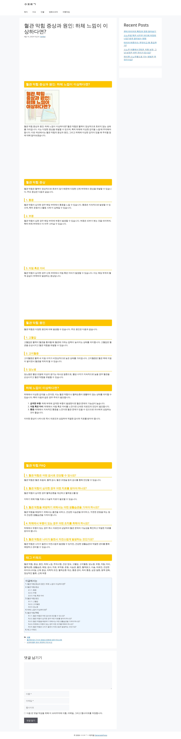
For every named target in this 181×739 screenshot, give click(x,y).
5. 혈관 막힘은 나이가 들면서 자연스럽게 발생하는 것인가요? (53, 627)
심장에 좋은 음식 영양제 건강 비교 (39, 642)
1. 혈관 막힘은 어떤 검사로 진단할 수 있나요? (48, 616)
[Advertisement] (68, 58)
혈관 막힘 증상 (33, 587)
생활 (28, 637)
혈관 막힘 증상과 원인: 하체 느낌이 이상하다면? (46, 584)
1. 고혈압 (34, 601)
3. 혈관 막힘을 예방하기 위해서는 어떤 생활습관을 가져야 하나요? (55, 621)
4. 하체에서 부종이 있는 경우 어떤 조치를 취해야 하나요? (52, 624)
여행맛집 (66, 12)
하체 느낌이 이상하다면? (37, 609)
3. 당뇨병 (34, 607)
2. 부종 (33, 593)
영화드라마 (53, 12)
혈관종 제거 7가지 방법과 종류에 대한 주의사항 (44, 640)
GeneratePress (101, 735)
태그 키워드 (32, 629)
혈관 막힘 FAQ (33, 613)
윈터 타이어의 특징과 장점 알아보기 (140, 31)
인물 (42, 12)
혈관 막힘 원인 (33, 598)
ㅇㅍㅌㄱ (30, 4)
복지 (26, 12)
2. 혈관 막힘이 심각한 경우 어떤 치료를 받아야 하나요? (51, 618)
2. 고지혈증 (35, 604)
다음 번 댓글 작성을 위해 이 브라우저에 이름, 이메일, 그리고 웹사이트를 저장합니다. (65, 713)
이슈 (34, 12)
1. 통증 (33, 590)
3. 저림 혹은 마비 (37, 595)
